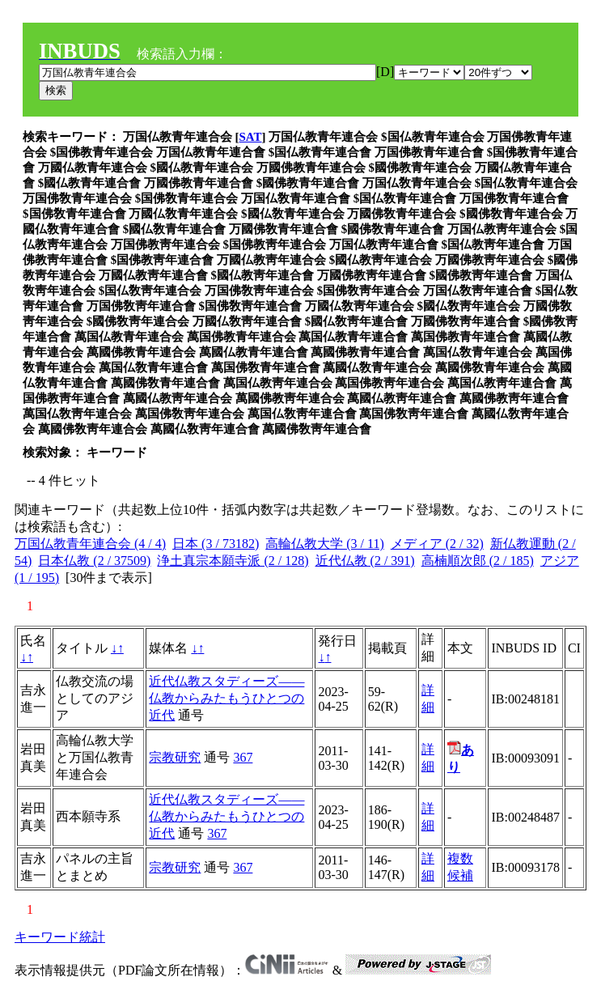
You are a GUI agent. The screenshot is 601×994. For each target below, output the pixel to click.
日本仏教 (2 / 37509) (94, 560)
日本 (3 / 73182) (215, 543)
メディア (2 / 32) (437, 543)
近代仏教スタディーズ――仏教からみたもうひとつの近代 (226, 698)
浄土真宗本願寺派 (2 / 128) (232, 560)
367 (242, 757)
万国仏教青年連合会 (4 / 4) (90, 543)
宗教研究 (175, 757)
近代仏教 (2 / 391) (365, 560)
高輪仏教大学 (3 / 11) (324, 543)
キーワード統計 (60, 937)
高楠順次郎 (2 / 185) (477, 560)
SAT (250, 136)
